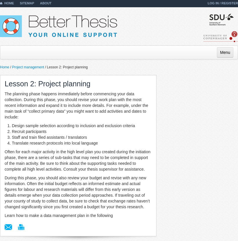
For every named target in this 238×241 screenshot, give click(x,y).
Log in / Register (223, 3)
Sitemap (27, 3)
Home (9, 3)
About (45, 3)
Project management (28, 67)
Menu (225, 52)
